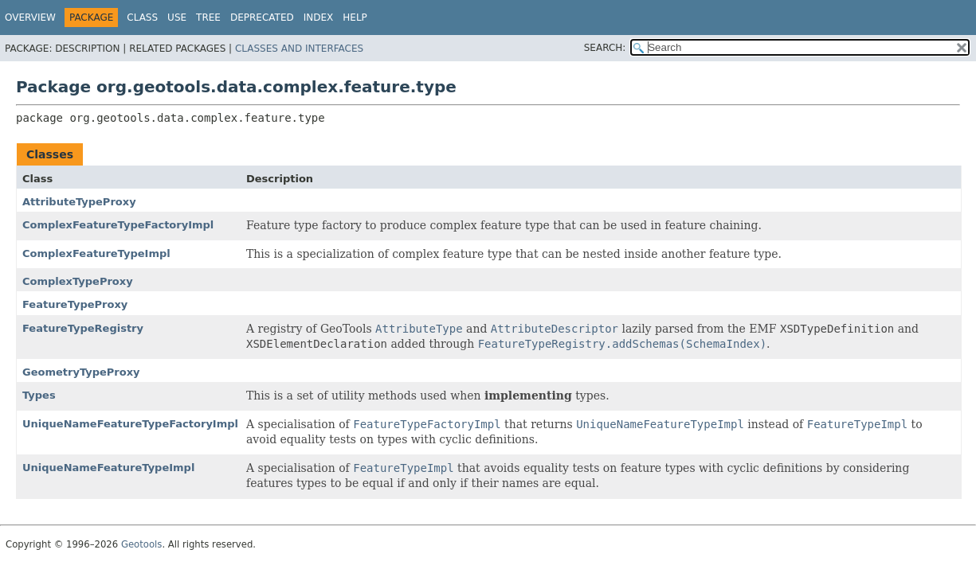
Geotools (141, 544)
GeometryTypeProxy (81, 372)
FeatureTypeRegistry (82, 328)
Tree (208, 17)
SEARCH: (605, 47)
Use (176, 17)
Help (355, 17)
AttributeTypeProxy (79, 202)
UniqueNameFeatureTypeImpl (108, 468)
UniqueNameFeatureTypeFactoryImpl (130, 424)
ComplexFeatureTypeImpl (96, 253)
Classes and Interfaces (299, 48)
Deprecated (262, 17)
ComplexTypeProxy (77, 281)
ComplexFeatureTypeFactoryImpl (118, 225)
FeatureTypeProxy (74, 304)
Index (319, 17)
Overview (30, 17)
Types (39, 395)
